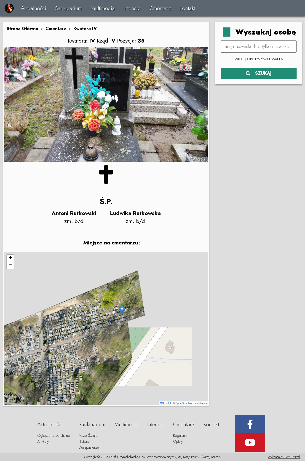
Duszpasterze (89, 447)
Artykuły (43, 441)
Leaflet (165, 403)
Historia (84, 441)
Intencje (132, 8)
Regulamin (180, 435)
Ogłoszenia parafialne (53, 435)
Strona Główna (22, 28)
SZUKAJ (259, 73)
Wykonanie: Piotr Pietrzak (284, 457)
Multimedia (103, 8)
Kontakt (187, 8)
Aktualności (33, 8)
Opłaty (178, 441)
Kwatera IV (85, 28)
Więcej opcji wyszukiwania (259, 59)
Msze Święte (88, 435)
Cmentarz (160, 8)
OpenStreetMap (184, 403)
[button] (122, 310)
